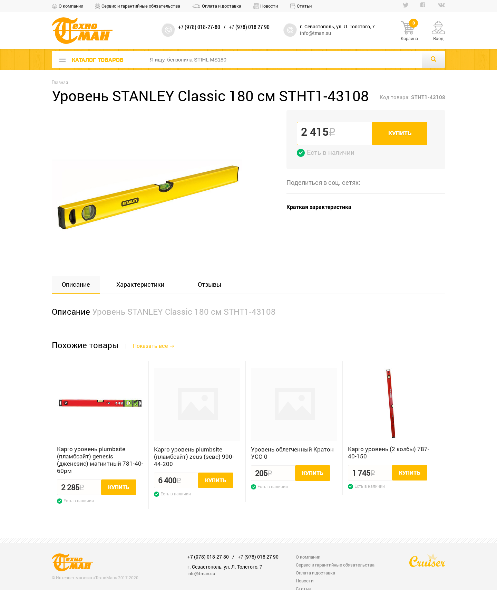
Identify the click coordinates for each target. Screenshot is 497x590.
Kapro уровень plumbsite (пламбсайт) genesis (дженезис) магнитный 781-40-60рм (100, 459)
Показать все (150, 345)
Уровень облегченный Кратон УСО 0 (292, 453)
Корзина (409, 31)
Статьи (304, 6)
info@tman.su (315, 33)
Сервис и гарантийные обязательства (140, 6)
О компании (71, 6)
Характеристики (140, 284)
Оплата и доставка (221, 6)
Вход (438, 38)
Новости (269, 6)
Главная (60, 82)
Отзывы (209, 284)
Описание (76, 284)
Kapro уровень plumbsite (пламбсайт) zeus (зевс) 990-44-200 (194, 456)
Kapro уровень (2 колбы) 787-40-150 (388, 452)
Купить (399, 133)
